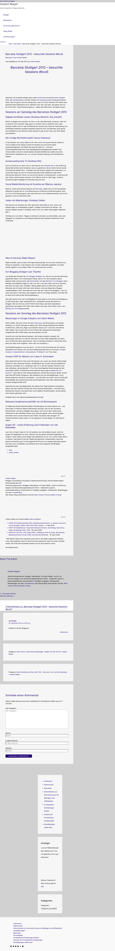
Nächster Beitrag (7, 596)
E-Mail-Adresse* (12, 741)
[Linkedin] (11, 946)
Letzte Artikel (13, 452)
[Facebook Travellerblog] (22, 946)
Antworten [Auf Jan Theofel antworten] (64, 632)
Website (9, 748)
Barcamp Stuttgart (58, 98)
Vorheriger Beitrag (8, 594)
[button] (3, 42)
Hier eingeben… (11, 708)
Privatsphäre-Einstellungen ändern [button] (49, 808)
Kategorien (45, 905)
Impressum (48, 781)
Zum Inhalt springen (7, 1)
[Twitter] (13, 946)
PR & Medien (18, 935)
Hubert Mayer (9, 4)
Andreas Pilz (48, 166)
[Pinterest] (18, 946)
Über (10, 450)
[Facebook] (15, 946)
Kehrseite (38, 189)
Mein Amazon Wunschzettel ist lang (47, 495)
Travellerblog (17, 492)
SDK (20, 483)
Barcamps (48, 788)
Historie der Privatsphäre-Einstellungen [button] (49, 818)
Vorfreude (41, 98)
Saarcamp (38, 323)
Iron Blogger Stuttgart (34, 276)
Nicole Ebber (34, 281)
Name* (8, 733)
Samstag (43, 100)
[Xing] (20, 946)
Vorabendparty (18, 100)
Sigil (41, 397)
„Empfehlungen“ (19, 931)
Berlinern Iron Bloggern (54, 281)
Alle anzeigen (35, 519)
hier (42, 886)
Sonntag (53, 100)
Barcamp (9, 58)
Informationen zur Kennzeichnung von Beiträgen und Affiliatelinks (37, 928)
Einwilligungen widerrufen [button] (23, 942)
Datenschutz (48, 785)
